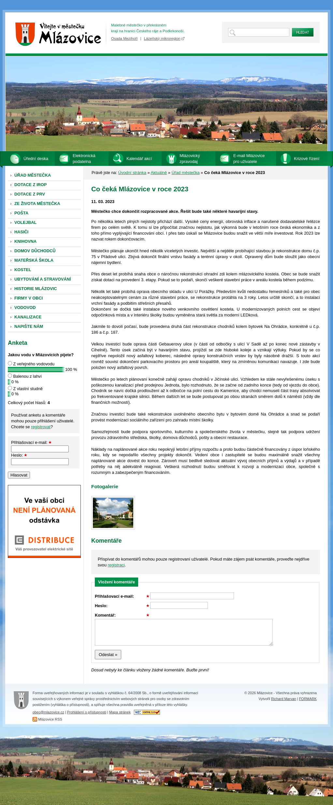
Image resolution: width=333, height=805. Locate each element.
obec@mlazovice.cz (48, 712)
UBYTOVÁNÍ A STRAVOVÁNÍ (42, 279)
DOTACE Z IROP (30, 184)
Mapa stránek (120, 712)
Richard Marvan (283, 699)
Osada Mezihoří (124, 38)
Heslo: (19, 455)
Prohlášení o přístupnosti (86, 712)
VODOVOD (25, 307)
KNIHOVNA (25, 241)
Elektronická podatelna (84, 158)
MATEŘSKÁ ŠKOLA (33, 260)
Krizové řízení (306, 158)
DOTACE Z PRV (29, 194)
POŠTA (21, 213)
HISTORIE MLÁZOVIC (35, 288)
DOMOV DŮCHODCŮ (35, 250)
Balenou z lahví (27, 376)
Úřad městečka (185, 172)
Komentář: (122, 615)
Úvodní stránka (132, 172)
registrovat (41, 426)
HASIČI (21, 231)
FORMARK (308, 699)
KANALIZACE (27, 317)
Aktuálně (159, 172)
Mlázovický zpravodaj (190, 158)
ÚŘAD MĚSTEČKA (32, 175)
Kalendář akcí (139, 158)
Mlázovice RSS (50, 719)
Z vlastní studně (28, 388)
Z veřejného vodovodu (34, 363)
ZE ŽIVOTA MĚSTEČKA (37, 203)
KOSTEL (22, 269)
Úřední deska (35, 158)
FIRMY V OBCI (28, 298)
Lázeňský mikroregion (162, 38)
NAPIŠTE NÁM (28, 326)
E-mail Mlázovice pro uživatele (249, 158)
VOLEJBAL (25, 222)
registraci (116, 565)
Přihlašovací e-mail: (31, 442)
